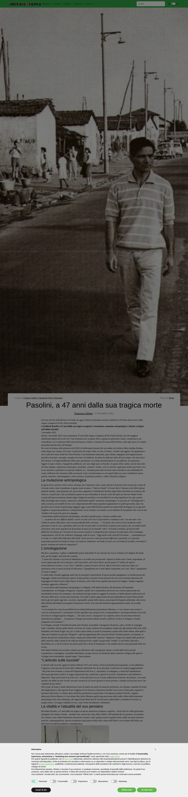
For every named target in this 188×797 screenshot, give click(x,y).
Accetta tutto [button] (146, 790)
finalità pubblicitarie (46, 764)
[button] (155, 749)
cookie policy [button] (114, 756)
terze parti (69, 759)
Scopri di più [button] (41, 790)
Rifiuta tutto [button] (127, 790)
